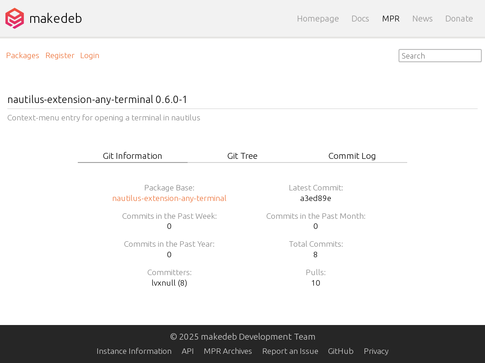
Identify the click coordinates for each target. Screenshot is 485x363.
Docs (360, 18)
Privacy (376, 351)
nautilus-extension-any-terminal (169, 198)
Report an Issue (290, 351)
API (188, 351)
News (422, 18)
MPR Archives (228, 351)
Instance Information (134, 351)
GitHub (341, 351)
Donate (459, 18)
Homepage (318, 18)
